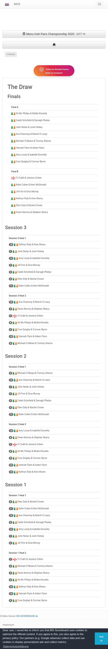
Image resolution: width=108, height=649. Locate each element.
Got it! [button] (101, 638)
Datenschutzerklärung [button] (16, 646)
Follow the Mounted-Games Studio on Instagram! (54, 70)
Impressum (8, 624)
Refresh (11, 54)
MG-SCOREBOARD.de (27, 616)
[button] (6, 4)
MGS (17, 4)
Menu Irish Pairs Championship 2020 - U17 (54, 34)
